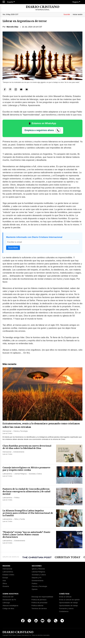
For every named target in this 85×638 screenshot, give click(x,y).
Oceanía (6, 586)
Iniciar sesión (77, 14)
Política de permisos (38, 600)
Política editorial (37, 605)
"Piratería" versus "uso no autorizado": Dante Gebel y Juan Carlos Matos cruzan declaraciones (26, 534)
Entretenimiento (19, 452)
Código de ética (8, 608)
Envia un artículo (65, 597)
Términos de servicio (39, 608)
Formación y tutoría (66, 608)
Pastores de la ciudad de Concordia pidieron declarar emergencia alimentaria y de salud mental (26, 491)
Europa (5, 578)
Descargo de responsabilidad (42, 597)
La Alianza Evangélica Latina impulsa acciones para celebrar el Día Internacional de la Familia (28, 513)
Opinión (34, 589)
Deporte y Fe (36, 578)
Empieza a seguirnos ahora (39, 130)
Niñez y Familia (19, 519)
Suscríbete (13, 248)
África (5, 583)
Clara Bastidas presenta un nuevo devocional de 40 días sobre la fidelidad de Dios (27, 446)
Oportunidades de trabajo (68, 603)
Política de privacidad (39, 603)
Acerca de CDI (8, 597)
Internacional (7, 431)
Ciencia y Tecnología (21, 431)
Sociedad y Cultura (35, 474)
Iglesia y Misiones (38, 569)
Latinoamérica (7, 474)
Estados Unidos (8, 575)
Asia (4, 581)
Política (16, 498)
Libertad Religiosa (20, 474)
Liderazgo (6, 603)
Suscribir (67, 14)
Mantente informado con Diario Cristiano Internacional (34, 237)
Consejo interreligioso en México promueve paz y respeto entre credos (26, 468)
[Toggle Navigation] (3, 2)
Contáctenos (64, 611)
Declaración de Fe (9, 600)
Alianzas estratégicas (10, 605)
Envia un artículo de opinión (69, 600)
